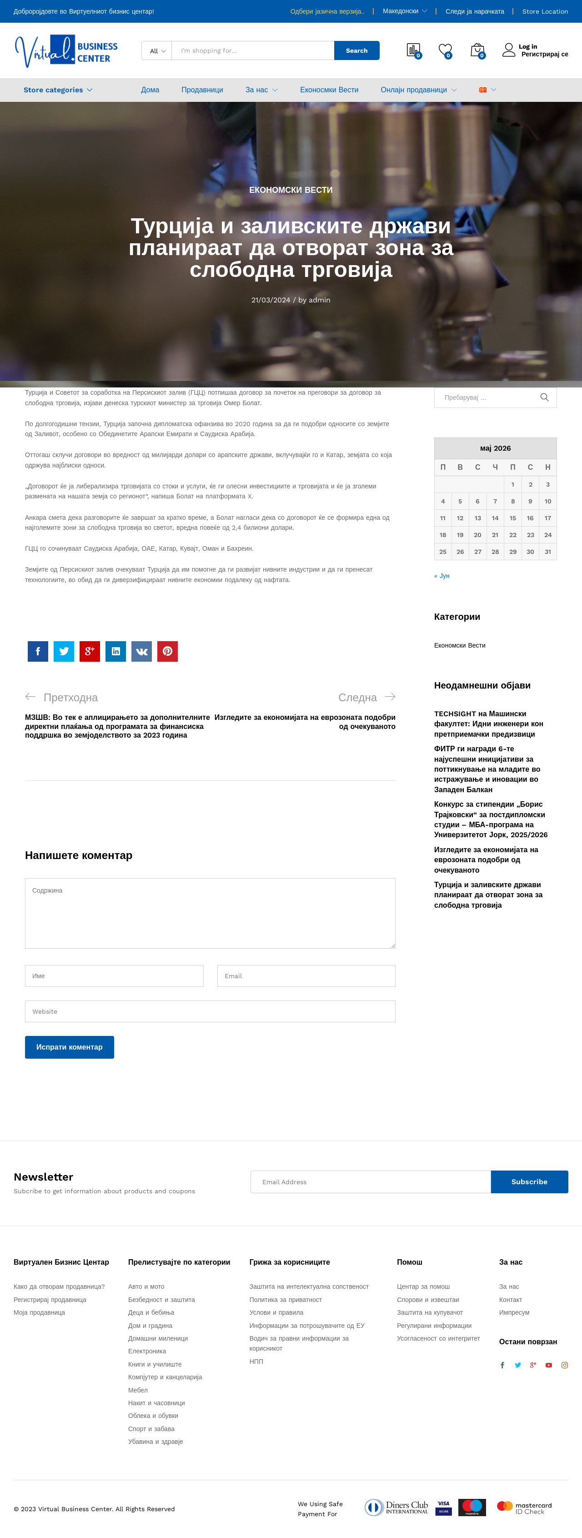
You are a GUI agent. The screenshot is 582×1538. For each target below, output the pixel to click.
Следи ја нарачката (475, 11)
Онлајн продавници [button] (414, 90)
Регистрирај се (545, 54)
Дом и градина (150, 1325)
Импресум (514, 1312)
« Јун (442, 575)
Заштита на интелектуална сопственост (309, 1286)
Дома (150, 90)
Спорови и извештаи (428, 1299)
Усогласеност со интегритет (438, 1338)
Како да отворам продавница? (59, 1286)
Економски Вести (290, 190)
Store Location (545, 11)
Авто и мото (146, 1286)
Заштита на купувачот (430, 1312)
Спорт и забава (151, 1428)
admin (320, 300)
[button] (483, 89)
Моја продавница (39, 1312)
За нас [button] (257, 90)
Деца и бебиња (151, 1312)
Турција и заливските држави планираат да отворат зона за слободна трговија (488, 895)
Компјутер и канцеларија (165, 1377)
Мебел (138, 1390)
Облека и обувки (153, 1415)
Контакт (510, 1299)
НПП (256, 1361)
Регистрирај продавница (50, 1299)
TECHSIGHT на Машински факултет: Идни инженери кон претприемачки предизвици (488, 724)
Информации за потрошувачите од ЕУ (307, 1325)
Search (357, 50)
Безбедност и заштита (161, 1299)
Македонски (400, 11)
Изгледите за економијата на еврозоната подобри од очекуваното (486, 860)
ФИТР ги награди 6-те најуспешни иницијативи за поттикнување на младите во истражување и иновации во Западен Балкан (487, 769)
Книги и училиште (155, 1364)
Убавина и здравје (155, 1441)
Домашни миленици (158, 1338)
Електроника (147, 1351)
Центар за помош (423, 1286)
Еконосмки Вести (329, 90)
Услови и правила (277, 1312)
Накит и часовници (156, 1403)
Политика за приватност (286, 1299)
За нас (509, 1286)
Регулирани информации (434, 1325)
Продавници (202, 90)
